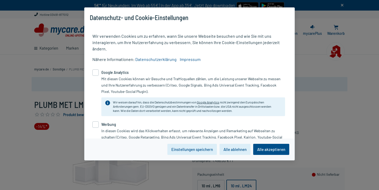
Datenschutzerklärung (156, 59)
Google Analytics (208, 102)
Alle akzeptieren (271, 149)
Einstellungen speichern (192, 149)
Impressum (190, 59)
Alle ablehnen (235, 149)
